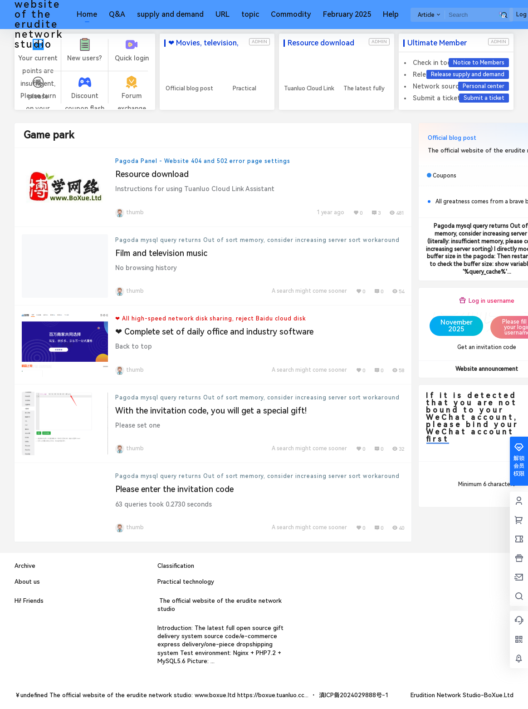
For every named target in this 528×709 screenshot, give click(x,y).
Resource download (321, 43)
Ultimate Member (437, 43)
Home (87, 14)
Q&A (117, 14)
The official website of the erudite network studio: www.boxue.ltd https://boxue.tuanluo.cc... (178, 695)
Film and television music (161, 253)
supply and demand (170, 14)
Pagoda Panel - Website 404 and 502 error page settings (202, 161)
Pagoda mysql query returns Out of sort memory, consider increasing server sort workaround (257, 240)
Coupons (444, 175)
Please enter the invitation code (174, 489)
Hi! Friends (29, 600)
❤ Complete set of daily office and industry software (214, 331)
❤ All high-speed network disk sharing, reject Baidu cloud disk (210, 318)
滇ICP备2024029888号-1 (354, 695)
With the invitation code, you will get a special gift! (211, 410)
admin (259, 41)
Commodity (291, 14)
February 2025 (347, 14)
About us (27, 581)
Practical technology (185, 581)
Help (391, 14)
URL (222, 14)
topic (250, 14)
